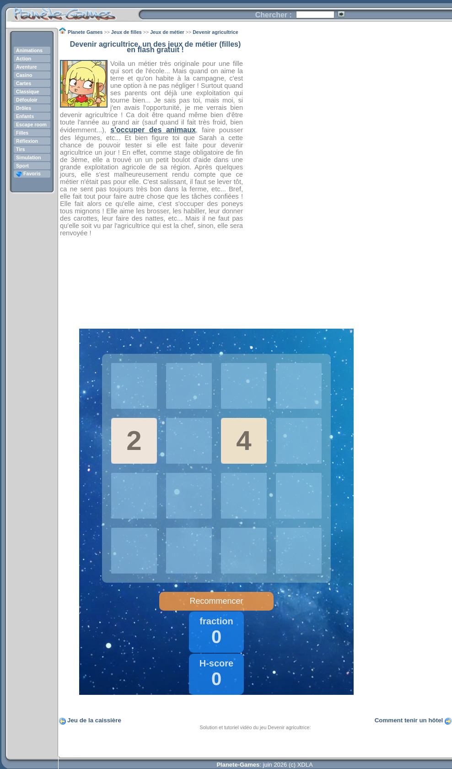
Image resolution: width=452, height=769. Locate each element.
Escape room (31, 124)
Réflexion (27, 141)
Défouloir (27, 100)
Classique (27, 91)
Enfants (25, 116)
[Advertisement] (348, 179)
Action (23, 58)
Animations (29, 50)
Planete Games (72, 12)
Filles (22, 132)
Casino (24, 75)
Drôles (23, 108)
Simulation (28, 157)
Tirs (20, 149)
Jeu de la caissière (94, 720)
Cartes (23, 83)
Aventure (26, 67)
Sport (22, 165)
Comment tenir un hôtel (409, 720)
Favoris (28, 173)
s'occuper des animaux (153, 130)
